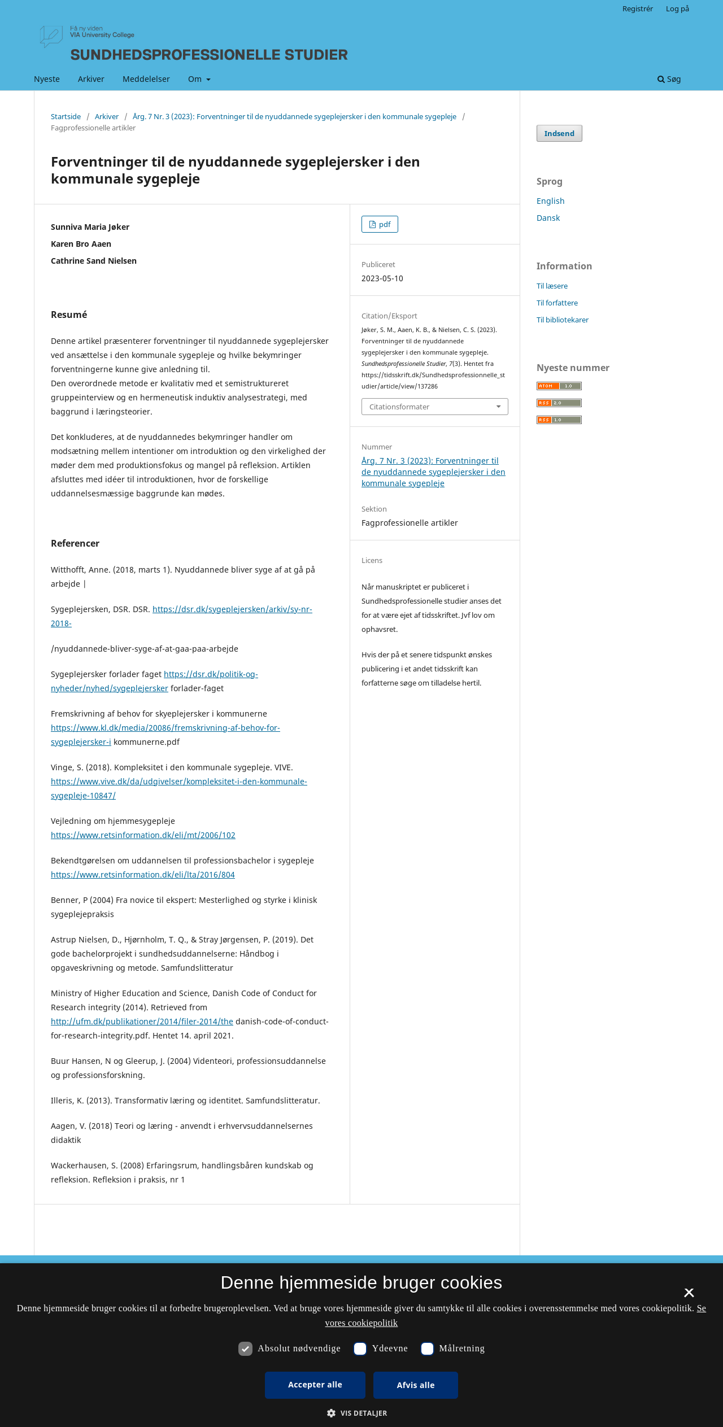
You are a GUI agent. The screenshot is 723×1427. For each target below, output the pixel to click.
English (551, 200)
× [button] (688, 1296)
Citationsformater (399, 407)
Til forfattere (557, 303)
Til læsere (552, 286)
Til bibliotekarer (563, 320)
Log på (677, 8)
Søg (669, 78)
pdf (383, 224)
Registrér (637, 8)
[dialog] (361, 1345)
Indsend (559, 133)
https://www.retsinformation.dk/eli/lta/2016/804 (143, 874)
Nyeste (47, 78)
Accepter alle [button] (315, 1384)
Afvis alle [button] (416, 1385)
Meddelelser (146, 78)
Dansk (548, 217)
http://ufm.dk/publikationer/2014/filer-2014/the (142, 1021)
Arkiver (91, 78)
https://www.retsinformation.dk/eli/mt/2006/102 (143, 835)
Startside (66, 116)
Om (196, 78)
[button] (361, 1413)
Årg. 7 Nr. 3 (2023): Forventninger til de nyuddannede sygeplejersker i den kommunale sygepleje (294, 116)
